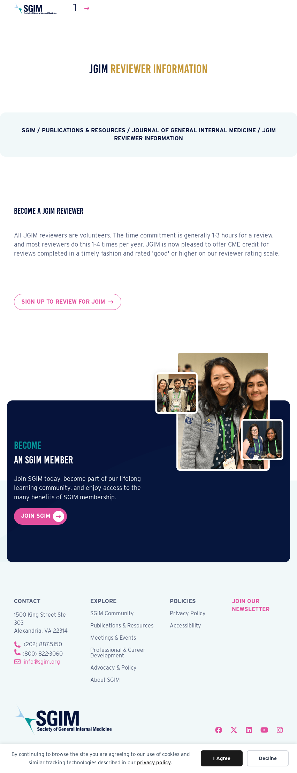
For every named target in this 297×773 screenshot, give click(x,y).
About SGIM (105, 680)
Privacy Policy (188, 614)
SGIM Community (112, 614)
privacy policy (154, 762)
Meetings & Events (113, 638)
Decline (268, 758)
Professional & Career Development (118, 653)
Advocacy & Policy (113, 668)
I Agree (221, 758)
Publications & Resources (121, 626)
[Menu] (81, 8)
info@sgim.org (42, 661)
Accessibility (185, 626)
